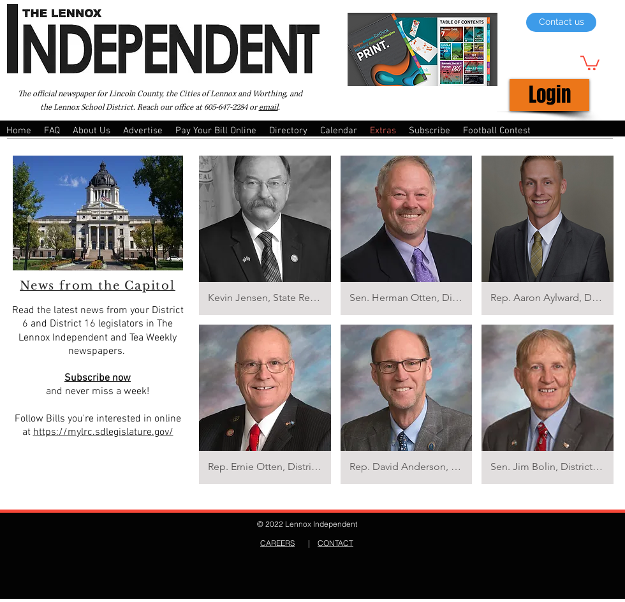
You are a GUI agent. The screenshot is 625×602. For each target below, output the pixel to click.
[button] (589, 62)
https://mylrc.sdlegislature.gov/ (103, 432)
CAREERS (277, 543)
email (268, 107)
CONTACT (335, 543)
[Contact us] (561, 22)
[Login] (549, 95)
